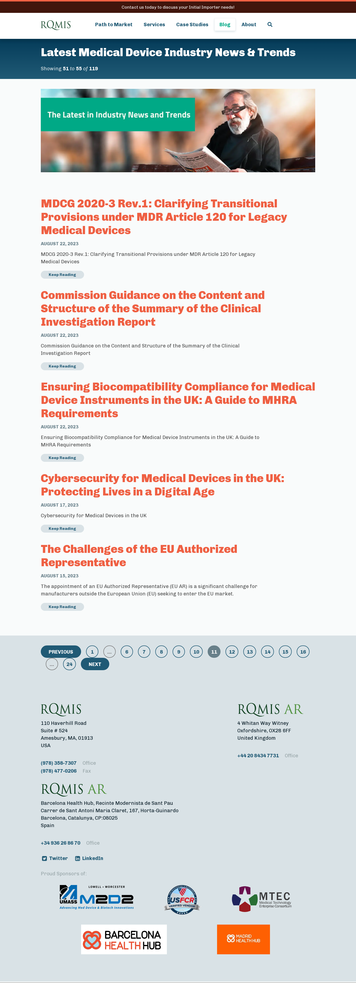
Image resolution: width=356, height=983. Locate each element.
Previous (61, 652)
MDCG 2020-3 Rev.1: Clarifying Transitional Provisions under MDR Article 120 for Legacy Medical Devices (164, 217)
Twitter (58, 858)
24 (69, 664)
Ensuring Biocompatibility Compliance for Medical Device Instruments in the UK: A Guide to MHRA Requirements (178, 400)
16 (303, 652)
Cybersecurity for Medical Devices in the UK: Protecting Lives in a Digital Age (163, 485)
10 (196, 652)
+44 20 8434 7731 (267, 756)
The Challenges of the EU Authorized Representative (139, 555)
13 (250, 652)
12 (232, 652)
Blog (225, 24)
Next (95, 664)
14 (267, 652)
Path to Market (114, 24)
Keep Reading (62, 274)
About (249, 24)
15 (285, 652)
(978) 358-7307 (68, 763)
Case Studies (192, 24)
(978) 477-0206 (66, 771)
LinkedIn (92, 858)
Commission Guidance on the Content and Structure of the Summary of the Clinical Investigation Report (153, 308)
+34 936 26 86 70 (70, 843)
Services (154, 24)
